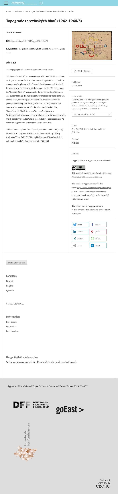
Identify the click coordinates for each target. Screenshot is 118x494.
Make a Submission (16, 263)
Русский (10, 290)
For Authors (11, 326)
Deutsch (9, 281)
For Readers (11, 322)
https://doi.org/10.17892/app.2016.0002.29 (29, 41)
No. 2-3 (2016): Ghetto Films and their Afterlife (44, 11)
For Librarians (12, 331)
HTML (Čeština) (83, 71)
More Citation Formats (84, 114)
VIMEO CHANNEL (15, 304)
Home (8, 11)
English (9, 286)
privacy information (59, 362)
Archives (18, 11)
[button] (80, 224)
